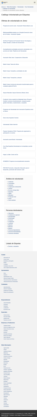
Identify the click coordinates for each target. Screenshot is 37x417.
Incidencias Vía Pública (8, 290)
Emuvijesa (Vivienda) (8, 333)
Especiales (4, 312)
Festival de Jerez (7, 367)
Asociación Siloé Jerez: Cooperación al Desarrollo (15, 57)
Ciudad (3, 254)
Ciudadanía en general (14, 215)
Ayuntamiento (5, 270)
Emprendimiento (5, 299)
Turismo (5, 398)
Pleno (5, 273)
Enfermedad (11, 218)
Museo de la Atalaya (8, 335)
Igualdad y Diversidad (8, 371)
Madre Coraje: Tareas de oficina (11, 64)
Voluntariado (6, 404)
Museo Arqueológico (8, 383)
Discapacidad (11, 216)
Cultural (10, 188)
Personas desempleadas (14, 231)
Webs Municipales (6, 345)
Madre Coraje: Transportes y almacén (12, 77)
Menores (10, 226)
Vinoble (5, 401)
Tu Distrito (6, 264)
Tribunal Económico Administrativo (10, 279)
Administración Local (8, 276)
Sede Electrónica (7, 287)
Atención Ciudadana (8, 288)
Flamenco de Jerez (7, 320)
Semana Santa (6, 315)
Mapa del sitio (4, 415)
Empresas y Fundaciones (8, 322)
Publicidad (6, 306)
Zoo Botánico (6, 406)
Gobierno (5, 274)
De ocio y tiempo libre (13, 190)
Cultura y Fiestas (7, 357)
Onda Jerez (6, 384)
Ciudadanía (4, 284)
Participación (6, 386)
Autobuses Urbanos (7, 351)
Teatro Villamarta (7, 337)
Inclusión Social (7, 373)
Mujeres (10, 228)
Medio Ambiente (7, 378)
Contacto (12, 415)
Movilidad (5, 381)
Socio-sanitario (12, 200)
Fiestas (5, 262)
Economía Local (7, 309)
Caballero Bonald (7, 325)
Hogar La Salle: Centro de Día (10, 154)
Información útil (7, 257)
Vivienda (5, 403)
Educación (6, 362)
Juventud (10, 223)
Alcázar (5, 349)
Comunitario (11, 183)
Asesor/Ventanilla (7, 302)
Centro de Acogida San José (9, 327)
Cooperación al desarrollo (14, 186)
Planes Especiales (7, 389)
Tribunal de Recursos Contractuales (11, 281)
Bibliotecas (6, 352)
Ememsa (5, 332)
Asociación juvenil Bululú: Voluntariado (12, 139)
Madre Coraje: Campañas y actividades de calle (15, 71)
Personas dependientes (14, 230)
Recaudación (6, 393)
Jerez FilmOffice (7, 374)
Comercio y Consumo (8, 356)
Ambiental (10, 181)
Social (9, 198)
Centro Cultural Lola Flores (9, 339)
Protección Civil (12, 196)
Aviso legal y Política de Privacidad (23, 415)
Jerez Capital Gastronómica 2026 (10, 267)
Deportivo (10, 191)
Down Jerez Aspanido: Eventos (10, 117)
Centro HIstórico (7, 354)
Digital (9, 193)
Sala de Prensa (7, 394)
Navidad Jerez (6, 318)
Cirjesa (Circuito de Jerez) (9, 328)
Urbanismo (6, 399)
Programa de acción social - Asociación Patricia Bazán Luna (18, 25)
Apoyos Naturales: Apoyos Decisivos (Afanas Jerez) (16, 92)
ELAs (5, 366)
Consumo (10, 185)
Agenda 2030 (6, 347)
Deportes (5, 359)
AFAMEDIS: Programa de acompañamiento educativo (16, 161)
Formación (6, 304)
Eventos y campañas (13, 246)
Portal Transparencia (8, 391)
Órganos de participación (8, 292)
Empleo (5, 364)
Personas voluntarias (13, 233)
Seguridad (6, 396)
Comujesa (6, 330)
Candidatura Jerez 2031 (8, 265)
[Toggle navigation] (34, 2)
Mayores (10, 225)
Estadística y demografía (8, 260)
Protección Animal (7, 388)
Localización (6, 307)
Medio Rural (6, 379)
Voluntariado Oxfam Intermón (10, 124)
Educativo (10, 195)
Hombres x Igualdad (8, 369)
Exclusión (10, 220)
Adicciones (11, 213)
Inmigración (11, 221)
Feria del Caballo (7, 316)
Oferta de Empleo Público (9, 278)
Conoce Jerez (6, 259)
